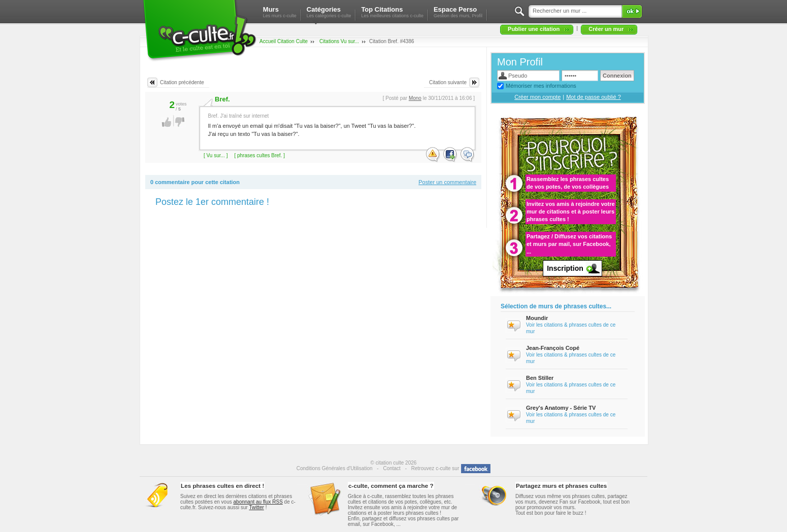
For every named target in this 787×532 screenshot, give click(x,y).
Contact (391, 468)
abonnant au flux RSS (258, 502)
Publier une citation (534, 29)
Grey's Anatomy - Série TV (561, 408)
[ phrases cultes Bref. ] (259, 155)
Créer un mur (606, 29)
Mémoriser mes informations (541, 86)
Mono (415, 98)
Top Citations (392, 12)
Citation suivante (448, 82)
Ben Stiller (539, 378)
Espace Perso (458, 12)
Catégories (329, 12)
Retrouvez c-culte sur (435, 468)
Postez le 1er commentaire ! (212, 202)
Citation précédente (182, 82)
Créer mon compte (537, 97)
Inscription (565, 268)
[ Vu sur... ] (215, 155)
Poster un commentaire (447, 182)
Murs (280, 12)
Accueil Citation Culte (283, 41)
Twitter (256, 507)
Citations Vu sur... (339, 41)
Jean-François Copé (552, 348)
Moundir (537, 318)
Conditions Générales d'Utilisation (335, 468)
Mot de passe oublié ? (593, 97)
